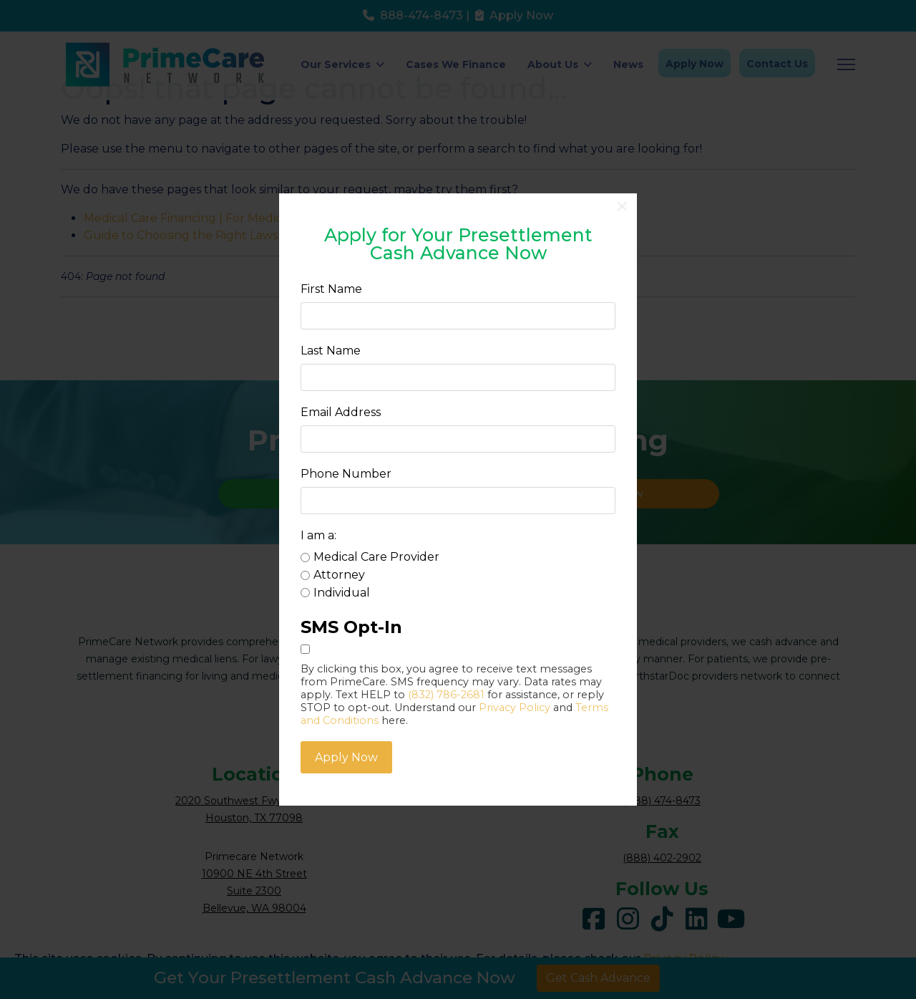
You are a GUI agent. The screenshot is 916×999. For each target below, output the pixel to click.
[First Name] (458, 315)
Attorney (339, 574)
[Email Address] (458, 439)
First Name (331, 289)
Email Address (341, 412)
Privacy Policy (514, 706)
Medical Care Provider (376, 557)
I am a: (318, 535)
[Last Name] (458, 377)
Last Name (331, 350)
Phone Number (346, 474)
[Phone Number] (458, 500)
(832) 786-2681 (446, 693)
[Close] (622, 206)
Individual (341, 592)
